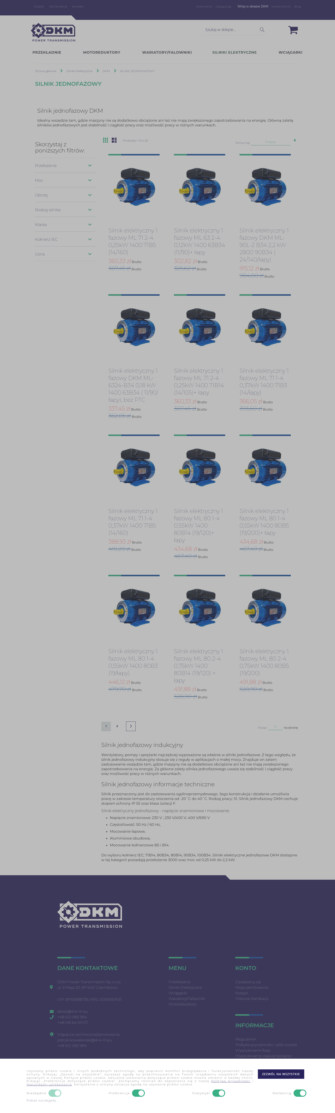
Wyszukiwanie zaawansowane (263, 1056)
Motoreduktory (183, 1004)
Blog (297, 6)
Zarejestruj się (248, 982)
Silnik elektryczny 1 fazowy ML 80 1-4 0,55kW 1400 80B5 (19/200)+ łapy (264, 522)
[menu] (167, 53)
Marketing (281, 1093)
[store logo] (53, 32)
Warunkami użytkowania (49, 1084)
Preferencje (119, 1093)
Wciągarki (178, 993)
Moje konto (204, 6)
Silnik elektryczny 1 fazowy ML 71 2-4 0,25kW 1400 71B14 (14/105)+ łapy (199, 382)
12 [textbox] (275, 727)
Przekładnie (179, 982)
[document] (167, 1085)
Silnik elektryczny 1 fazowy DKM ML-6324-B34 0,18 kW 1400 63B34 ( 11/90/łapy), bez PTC (133, 386)
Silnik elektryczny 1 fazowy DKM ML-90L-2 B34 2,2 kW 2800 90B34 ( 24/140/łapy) (264, 245)
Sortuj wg (242, 143)
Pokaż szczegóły (41, 1100)
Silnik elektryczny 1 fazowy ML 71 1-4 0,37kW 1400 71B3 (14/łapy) (264, 382)
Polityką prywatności (230, 1081)
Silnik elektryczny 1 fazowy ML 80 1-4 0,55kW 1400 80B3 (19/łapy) (133, 662)
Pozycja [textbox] (270, 142)
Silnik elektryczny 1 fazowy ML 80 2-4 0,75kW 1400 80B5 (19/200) (264, 662)
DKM (107, 71)
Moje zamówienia (251, 987)
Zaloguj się (223, 6)
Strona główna (46, 71)
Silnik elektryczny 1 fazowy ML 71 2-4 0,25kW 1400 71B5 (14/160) (132, 241)
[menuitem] (52, 53)
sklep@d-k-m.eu (72, 1011)
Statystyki (201, 1093)
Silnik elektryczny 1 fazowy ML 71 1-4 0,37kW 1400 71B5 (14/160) (132, 522)
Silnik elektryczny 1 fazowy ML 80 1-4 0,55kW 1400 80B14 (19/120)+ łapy (198, 526)
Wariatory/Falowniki (187, 998)
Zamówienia (58, 6)
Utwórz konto (281, 6)
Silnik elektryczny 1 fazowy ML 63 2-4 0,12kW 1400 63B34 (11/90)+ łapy (199, 241)
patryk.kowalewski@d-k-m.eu (84, 1040)
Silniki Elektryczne (79, 71)
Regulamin (245, 1039)
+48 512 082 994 (72, 1017)
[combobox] (235, 30)
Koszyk (39, 6)
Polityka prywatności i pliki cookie (266, 1044)
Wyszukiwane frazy (252, 1050)
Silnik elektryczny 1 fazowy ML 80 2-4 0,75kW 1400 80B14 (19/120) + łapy (198, 666)
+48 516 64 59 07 (72, 1022)
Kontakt (78, 6)
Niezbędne (36, 1093)
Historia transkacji (251, 998)
